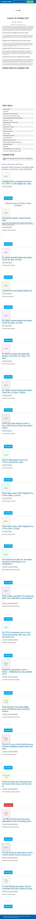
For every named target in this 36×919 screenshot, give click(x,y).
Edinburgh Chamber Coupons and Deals (10, 826)
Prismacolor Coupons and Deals (8, 230)
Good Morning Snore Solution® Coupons (11, 115)
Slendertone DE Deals (7, 129)
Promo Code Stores (5, 4)
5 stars (23, 22)
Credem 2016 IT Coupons (8, 126)
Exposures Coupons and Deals (8, 433)
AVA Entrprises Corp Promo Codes (10, 113)
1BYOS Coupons (6, 133)
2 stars (15, 22)
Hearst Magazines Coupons (9, 135)
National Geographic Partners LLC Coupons (12, 142)
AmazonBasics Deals (7, 137)
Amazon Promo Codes (7, 131)
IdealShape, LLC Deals (8, 120)
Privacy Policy (24, 916)
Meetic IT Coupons (7, 124)
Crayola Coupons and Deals (8, 296)
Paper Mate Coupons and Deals (8, 501)
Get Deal (8, 198)
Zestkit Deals (5, 146)
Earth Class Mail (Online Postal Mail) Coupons (12, 118)
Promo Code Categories (15, 4)
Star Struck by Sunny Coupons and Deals (10, 679)
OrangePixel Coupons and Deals (9, 642)
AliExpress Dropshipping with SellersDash (11, 917)
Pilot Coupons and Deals (7, 467)
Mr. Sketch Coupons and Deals (8, 265)
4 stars (20, 22)
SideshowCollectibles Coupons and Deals (10, 569)
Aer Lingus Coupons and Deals (8, 894)
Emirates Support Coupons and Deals (10, 860)
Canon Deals (5, 111)
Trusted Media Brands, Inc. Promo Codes (11, 148)
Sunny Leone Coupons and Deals (9, 754)
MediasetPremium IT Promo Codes (10, 122)
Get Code (8, 805)
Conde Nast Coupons (7, 144)
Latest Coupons (24, 4)
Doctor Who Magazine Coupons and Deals (11, 717)
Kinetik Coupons (6, 109)
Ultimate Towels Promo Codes (9, 140)
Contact (19, 916)
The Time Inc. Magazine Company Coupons (12, 150)
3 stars (18, 22)
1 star (13, 22)
